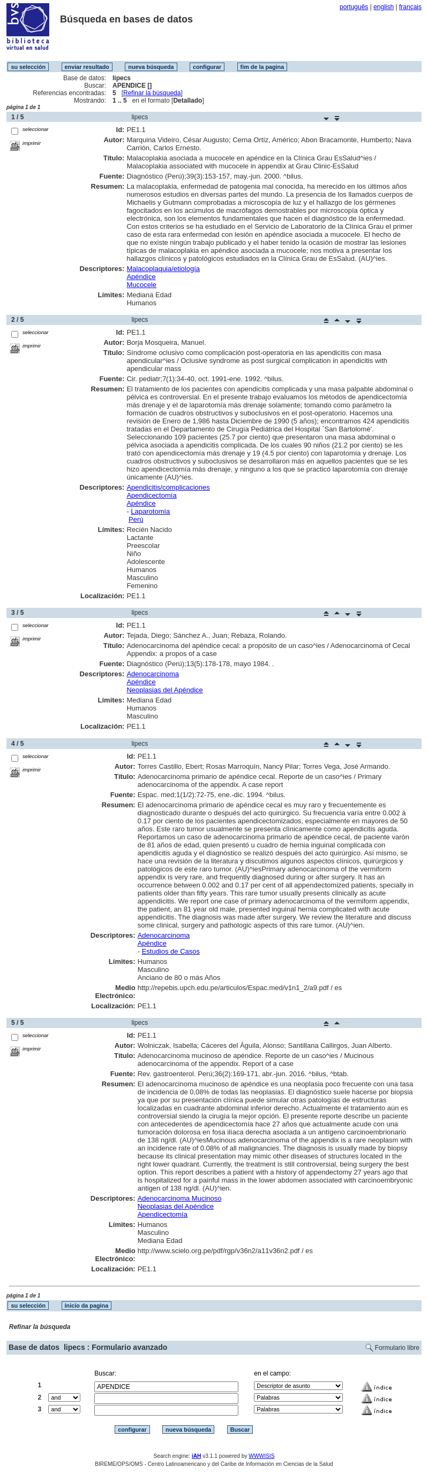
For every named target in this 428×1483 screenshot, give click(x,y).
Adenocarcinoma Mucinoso (180, 1198)
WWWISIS (261, 1456)
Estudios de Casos (171, 951)
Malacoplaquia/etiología (163, 269)
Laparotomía (150, 511)
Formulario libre (397, 1347)
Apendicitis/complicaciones (167, 487)
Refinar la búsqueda (152, 93)
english (383, 7)
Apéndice (140, 277)
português (354, 7)
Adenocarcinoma (152, 674)
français (410, 7)
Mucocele (141, 285)
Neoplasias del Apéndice (164, 690)
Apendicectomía (151, 495)
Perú (136, 519)
